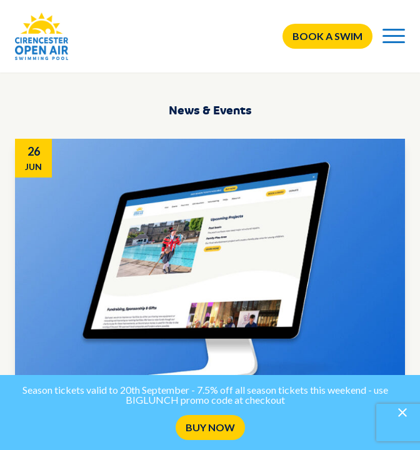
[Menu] (393, 36)
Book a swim (327, 36)
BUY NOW (210, 427)
